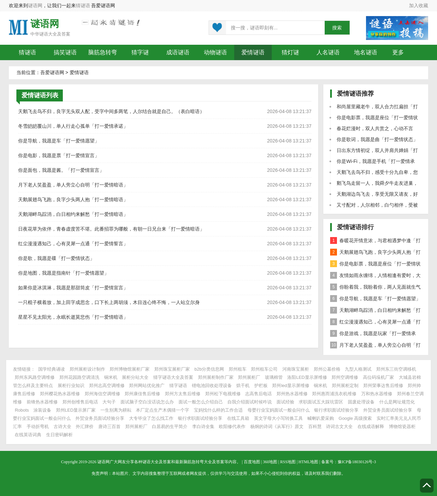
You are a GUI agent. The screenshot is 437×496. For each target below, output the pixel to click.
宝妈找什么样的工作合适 (218, 410)
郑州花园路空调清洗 (79, 377)
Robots (22, 410)
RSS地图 (288, 461)
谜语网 (35, 5)
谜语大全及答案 (54, 34)
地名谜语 (365, 52)
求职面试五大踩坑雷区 (321, 401)
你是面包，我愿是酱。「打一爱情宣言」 (61, 170)
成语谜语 (177, 52)
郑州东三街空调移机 (396, 369)
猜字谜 (140, 52)
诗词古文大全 (339, 426)
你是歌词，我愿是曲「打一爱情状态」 (377, 139)
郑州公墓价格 (327, 369)
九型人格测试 (358, 369)
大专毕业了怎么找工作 (151, 418)
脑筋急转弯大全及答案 (203, 461)
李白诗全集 (203, 426)
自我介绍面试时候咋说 (249, 401)
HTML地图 (308, 461)
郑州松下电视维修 (223, 393)
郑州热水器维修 (292, 393)
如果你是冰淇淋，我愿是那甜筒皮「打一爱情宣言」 (73, 287)
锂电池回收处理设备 (212, 385)
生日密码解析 (59, 434)
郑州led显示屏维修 (290, 385)
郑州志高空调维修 (107, 385)
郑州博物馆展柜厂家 (130, 369)
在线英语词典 (28, 434)
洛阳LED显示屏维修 (307, 377)
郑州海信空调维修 (102, 393)
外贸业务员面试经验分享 (387, 410)
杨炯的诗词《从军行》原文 (277, 426)
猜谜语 (83, 5)
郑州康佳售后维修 (142, 393)
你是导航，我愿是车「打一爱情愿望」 (58, 140)
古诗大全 (62, 426)
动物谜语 (215, 52)
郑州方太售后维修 (182, 393)
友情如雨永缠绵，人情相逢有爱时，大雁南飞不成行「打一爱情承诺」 (375, 276)
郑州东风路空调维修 (35, 377)
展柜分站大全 (135, 377)
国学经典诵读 (51, 369)
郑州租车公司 (264, 369)
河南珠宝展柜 (295, 369)
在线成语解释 (371, 426)
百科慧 (315, 426)
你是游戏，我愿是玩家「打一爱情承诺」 (373, 334)
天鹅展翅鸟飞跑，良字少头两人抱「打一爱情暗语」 (73, 199)
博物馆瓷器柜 (402, 426)
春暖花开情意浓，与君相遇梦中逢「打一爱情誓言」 (375, 241)
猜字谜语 (178, 385)
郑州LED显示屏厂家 (76, 410)
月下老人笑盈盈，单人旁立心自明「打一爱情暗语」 (73, 185)
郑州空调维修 (345, 377)
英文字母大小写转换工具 (278, 418)
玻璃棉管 (274, 377)
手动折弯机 (38, 426)
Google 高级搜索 (355, 418)
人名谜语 (328, 52)
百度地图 (252, 461)
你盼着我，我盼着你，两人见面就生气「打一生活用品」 (375, 288)
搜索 (337, 27)
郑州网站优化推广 (147, 385)
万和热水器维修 (376, 393)
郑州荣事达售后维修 (383, 385)
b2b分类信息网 (209, 369)
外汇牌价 (85, 426)
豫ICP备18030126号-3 (357, 461)
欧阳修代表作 (232, 426)
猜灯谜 (290, 52)
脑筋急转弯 (102, 52)
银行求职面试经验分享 (336, 410)
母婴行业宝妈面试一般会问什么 (279, 410)
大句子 (109, 401)
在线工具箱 (238, 418)
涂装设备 (42, 410)
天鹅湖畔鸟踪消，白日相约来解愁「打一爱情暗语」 (73, 214)
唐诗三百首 (109, 426)
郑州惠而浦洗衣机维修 (334, 393)
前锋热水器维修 (42, 401)
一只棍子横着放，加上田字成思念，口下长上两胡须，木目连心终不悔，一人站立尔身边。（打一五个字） (109, 304)
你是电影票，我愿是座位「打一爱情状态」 (375, 265)
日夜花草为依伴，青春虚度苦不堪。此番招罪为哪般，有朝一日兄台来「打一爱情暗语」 (111, 229)
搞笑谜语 (65, 52)
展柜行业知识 (71, 385)
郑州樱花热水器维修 (60, 393)
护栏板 (261, 385)
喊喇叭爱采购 (320, 418)
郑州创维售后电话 (80, 401)
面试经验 (285, 401)
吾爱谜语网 (52, 72)
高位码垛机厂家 (378, 377)
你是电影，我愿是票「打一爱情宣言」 (58, 155)
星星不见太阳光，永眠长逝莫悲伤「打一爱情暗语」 (73, 317)
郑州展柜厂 (249, 377)
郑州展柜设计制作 (87, 369)
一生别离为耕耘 (115, 410)
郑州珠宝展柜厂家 (172, 369)
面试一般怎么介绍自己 (201, 401)
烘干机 (243, 385)
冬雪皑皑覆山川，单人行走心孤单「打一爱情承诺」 (73, 126)
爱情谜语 (253, 52)
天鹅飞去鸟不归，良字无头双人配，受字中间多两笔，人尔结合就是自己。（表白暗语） (111, 111)
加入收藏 (418, 5)
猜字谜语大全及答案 (173, 377)
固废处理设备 (361, 401)
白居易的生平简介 (169, 426)
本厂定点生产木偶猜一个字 (162, 410)
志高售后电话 (258, 393)
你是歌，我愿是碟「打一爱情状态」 (56, 258)
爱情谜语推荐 (355, 93)
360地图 (270, 461)
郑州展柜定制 (345, 385)
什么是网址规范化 (397, 401)
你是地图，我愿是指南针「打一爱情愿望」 (63, 273)
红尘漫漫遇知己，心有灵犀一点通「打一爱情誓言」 (73, 243)
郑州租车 (237, 369)
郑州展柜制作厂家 (216, 377)
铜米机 (110, 377)
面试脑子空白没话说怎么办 (147, 401)
